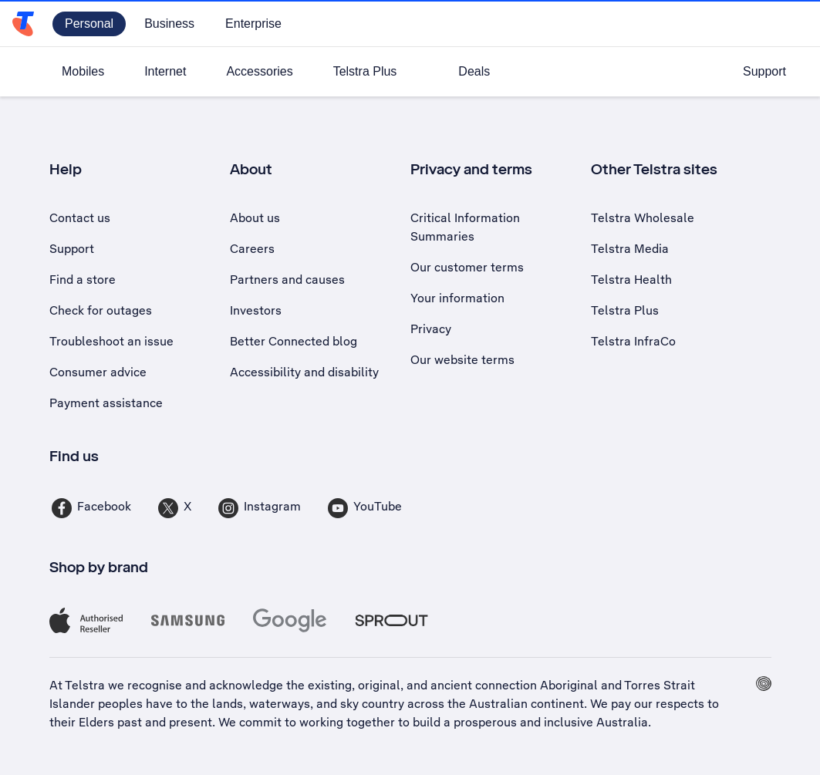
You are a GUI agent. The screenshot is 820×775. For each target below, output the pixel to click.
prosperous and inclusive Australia (551, 722)
